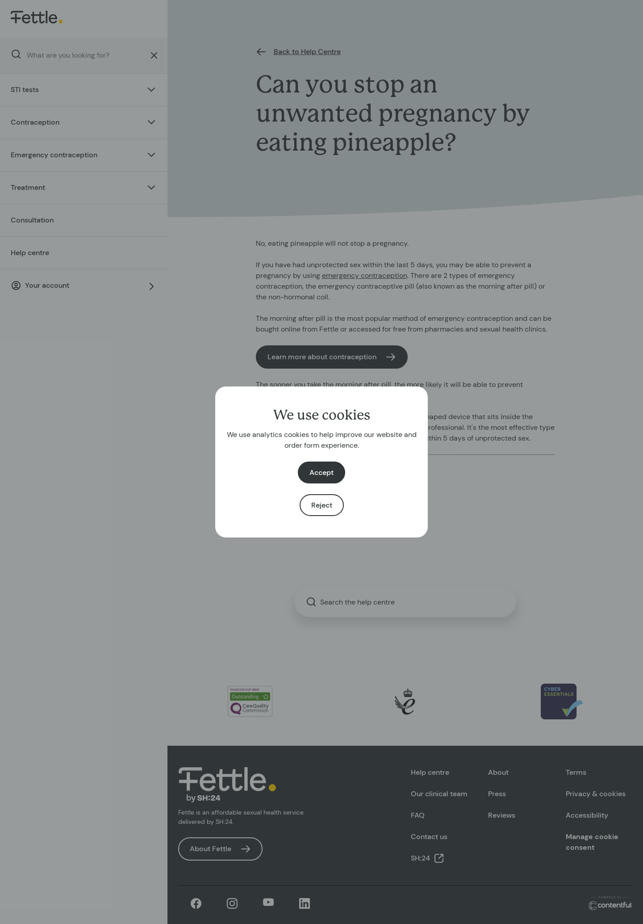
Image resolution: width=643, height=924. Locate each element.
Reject (321, 505)
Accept (321, 472)
